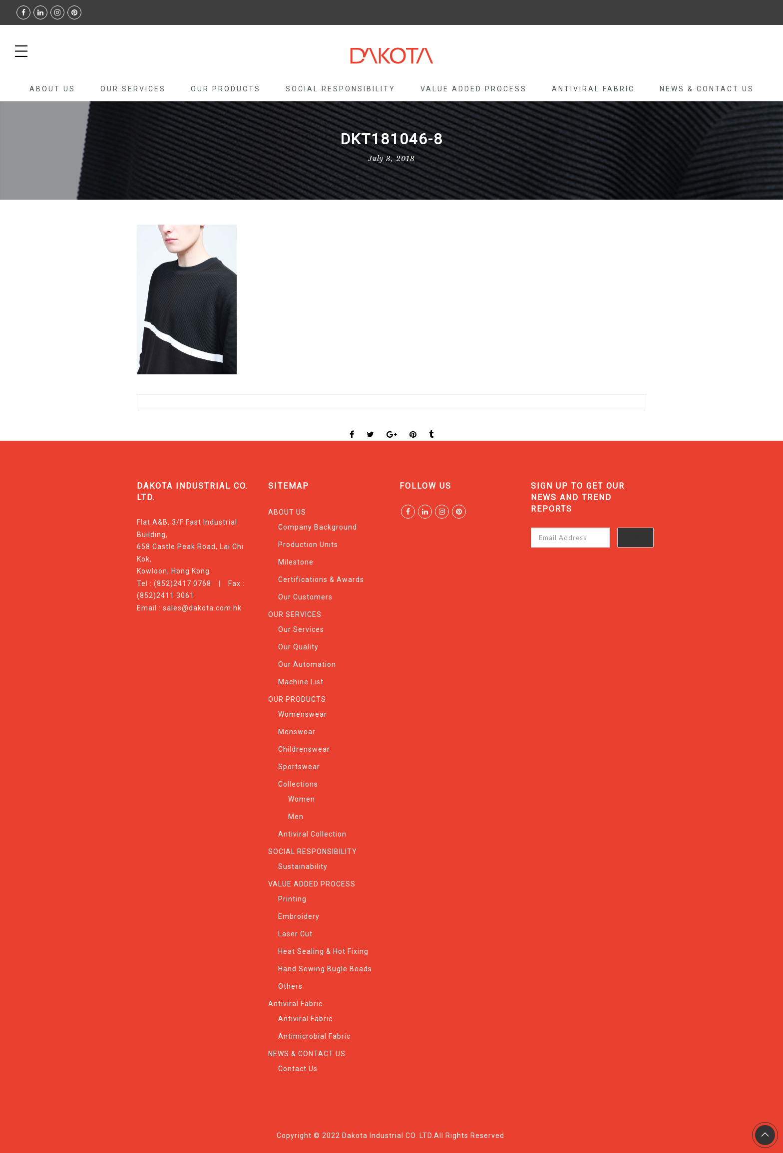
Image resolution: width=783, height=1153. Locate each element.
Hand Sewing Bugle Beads (325, 969)
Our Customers (305, 597)
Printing (292, 899)
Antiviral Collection (312, 834)
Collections (298, 784)
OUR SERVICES (133, 89)
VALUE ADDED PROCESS (473, 89)
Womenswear (302, 714)
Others (290, 986)
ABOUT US (52, 89)
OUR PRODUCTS (226, 89)
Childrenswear (304, 749)
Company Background (317, 527)
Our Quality (298, 647)
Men (296, 817)
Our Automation (307, 664)
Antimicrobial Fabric (314, 1036)
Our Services (301, 629)
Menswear (297, 732)
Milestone (296, 562)
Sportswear (299, 767)
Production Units (308, 545)
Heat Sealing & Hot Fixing (323, 951)
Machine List (301, 682)
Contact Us (298, 1069)
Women (301, 799)
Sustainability (303, 866)
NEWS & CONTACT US (707, 89)
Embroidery (299, 916)
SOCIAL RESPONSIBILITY (340, 89)
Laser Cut (295, 934)
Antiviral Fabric (593, 89)
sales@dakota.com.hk (202, 608)
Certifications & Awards (321, 579)
